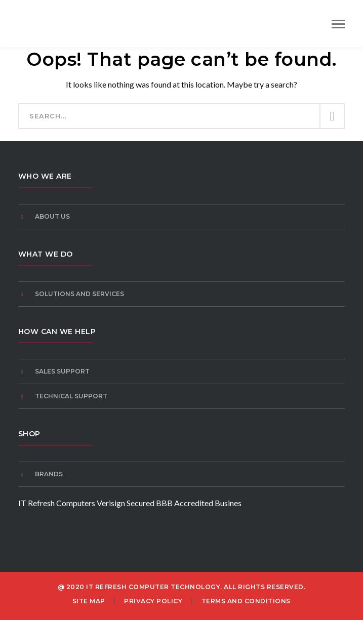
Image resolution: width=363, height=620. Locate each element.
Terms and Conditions (246, 601)
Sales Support (62, 371)
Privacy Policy (153, 601)
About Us (52, 216)
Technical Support (71, 396)
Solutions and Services (79, 294)
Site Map (88, 601)
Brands (49, 474)
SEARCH (331, 116)
